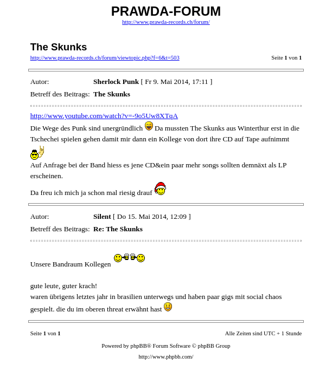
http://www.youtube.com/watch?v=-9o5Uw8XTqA (104, 116)
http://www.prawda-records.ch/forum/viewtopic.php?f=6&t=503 (105, 58)
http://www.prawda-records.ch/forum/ (165, 22)
